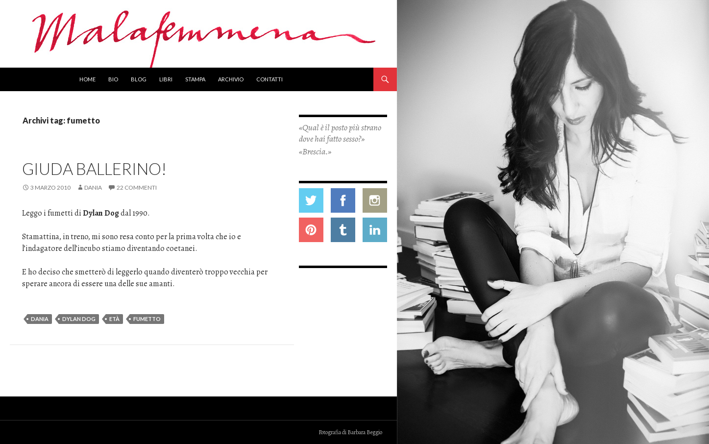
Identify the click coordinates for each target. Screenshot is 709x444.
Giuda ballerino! (94, 168)
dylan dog (79, 319)
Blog (139, 79)
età (114, 319)
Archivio (231, 79)
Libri (165, 79)
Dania (93, 187)
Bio (113, 79)
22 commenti (137, 187)
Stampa (195, 79)
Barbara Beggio (364, 432)
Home (87, 79)
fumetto (147, 319)
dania (40, 319)
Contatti (269, 79)
